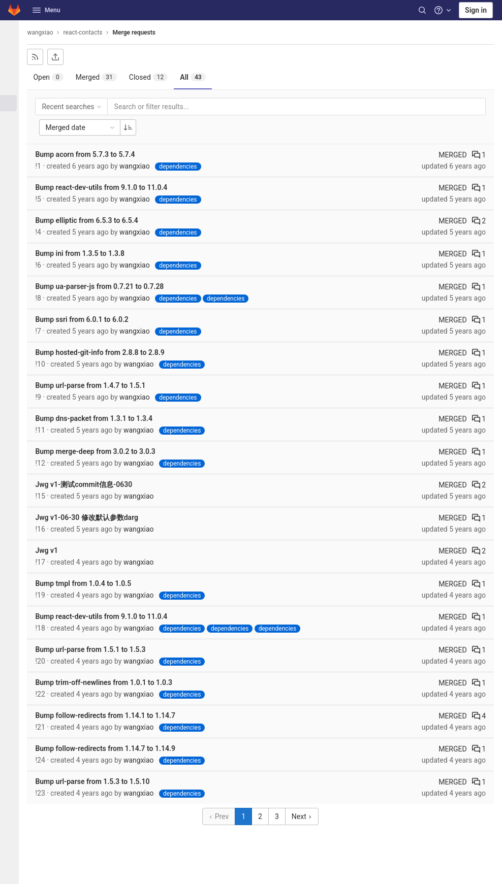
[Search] (422, 10)
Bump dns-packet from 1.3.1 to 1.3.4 (99, 418)
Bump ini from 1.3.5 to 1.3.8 (85, 253)
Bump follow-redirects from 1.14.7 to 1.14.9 (111, 748)
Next (304, 816)
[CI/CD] (12, 120)
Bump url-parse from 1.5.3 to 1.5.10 (98, 781)
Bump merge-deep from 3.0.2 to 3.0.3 (101, 451)
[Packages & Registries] (12, 170)
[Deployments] (12, 136)
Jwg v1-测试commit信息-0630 (89, 484)
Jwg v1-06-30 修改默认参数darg (92, 517)
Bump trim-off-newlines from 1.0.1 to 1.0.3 (109, 682)
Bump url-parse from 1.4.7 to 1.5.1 (96, 385)
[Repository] (12, 69)
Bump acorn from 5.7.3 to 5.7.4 (90, 154)
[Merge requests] (12, 103)
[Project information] (12, 53)
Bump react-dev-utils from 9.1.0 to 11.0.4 (107, 187)
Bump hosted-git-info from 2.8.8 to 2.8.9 (105, 352)
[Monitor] (12, 153)
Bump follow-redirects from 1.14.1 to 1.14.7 (111, 715)
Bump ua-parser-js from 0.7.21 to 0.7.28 (105, 286)
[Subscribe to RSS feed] (41, 57)
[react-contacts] (12, 32)
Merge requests (139, 32)
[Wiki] (12, 203)
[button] (12, 872)
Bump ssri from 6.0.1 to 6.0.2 (87, 319)
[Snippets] (12, 220)
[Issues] (12, 86)
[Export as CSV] (61, 57)
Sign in (476, 10)
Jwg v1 (52, 550)
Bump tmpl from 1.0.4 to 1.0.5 (89, 583)
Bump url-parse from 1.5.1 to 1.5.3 (96, 649)
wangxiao (45, 32)
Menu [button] (46, 10)
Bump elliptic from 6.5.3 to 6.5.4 (92, 220)
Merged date (86, 127)
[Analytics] (12, 187)
